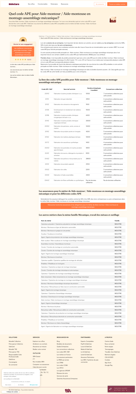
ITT (34, 359)
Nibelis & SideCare (86, 349)
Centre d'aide (109, 341)
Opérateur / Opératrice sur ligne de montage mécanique (58, 267)
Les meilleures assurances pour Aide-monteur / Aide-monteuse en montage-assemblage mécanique (23, 51)
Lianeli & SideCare (86, 355)
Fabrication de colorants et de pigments (66, 104)
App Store (108, 363)
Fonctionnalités (42, 4)
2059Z (47, 93)
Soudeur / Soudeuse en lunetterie (51, 234)
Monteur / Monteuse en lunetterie (51, 257)
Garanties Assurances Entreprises (67, 378)
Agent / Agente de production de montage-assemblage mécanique (62, 237)
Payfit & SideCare (86, 344)
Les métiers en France (64, 355)
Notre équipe (109, 346)
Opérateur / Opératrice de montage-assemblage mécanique (60, 273)
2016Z (47, 137)
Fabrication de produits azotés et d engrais (67, 131)
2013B (47, 115)
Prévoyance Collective (16, 344)
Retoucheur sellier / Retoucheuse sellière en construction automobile (62, 310)
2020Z (47, 148)
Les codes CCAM (62, 365)
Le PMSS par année (63, 360)
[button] (10, 392)
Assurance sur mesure (39, 346)
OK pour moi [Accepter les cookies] (22, 385)
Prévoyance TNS (14, 352)
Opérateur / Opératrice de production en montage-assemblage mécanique (64, 313)
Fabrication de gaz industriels (63, 99)
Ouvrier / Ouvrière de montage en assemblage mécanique (59, 250)
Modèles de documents (64, 344)
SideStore (12, 359)
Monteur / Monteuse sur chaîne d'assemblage (55, 323)
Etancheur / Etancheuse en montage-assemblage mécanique (60, 297)
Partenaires (54, 4)
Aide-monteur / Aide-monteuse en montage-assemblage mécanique (62, 300)
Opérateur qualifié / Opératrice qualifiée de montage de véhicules (61, 260)
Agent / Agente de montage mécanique (53, 290)
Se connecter (100, 4)
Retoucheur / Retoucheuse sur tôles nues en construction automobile (63, 287)
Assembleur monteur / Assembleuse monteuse (55, 244)
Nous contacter (109, 344)
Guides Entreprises (62, 346)
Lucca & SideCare (86, 346)
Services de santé (62, 376)
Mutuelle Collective (15, 341)
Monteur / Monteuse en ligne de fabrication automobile (58, 227)
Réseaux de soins (62, 373)
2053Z (47, 175)
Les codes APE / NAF (63, 352)
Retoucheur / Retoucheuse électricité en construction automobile (61, 316)
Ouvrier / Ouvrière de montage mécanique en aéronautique (59, 270)
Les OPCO (60, 368)
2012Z (47, 104)
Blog (58, 341)
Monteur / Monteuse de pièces (50, 306)
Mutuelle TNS (13, 349)
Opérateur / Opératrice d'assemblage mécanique (56, 293)
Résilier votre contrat (39, 349)
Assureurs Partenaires (87, 357)
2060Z (47, 180)
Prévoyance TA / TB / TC (40, 372)
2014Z (47, 121)
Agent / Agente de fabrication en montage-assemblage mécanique (62, 326)
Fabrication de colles (60, 169)
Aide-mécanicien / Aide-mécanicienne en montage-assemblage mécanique (65, 277)
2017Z (47, 142)
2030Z (47, 126)
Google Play (108, 365)
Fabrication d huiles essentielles (63, 175)
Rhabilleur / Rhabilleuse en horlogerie (52, 264)
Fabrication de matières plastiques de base (67, 137)
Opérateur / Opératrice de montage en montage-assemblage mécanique (64, 280)
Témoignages (109, 349)
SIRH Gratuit (36, 356)
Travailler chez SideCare (112, 352)
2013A (47, 110)
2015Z (47, 131)
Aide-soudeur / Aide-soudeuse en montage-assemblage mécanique (62, 240)
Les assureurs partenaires (64, 357)
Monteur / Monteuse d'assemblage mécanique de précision (59, 283)
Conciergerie (13, 362)
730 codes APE (79, 60)
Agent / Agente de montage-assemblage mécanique (57, 254)
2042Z (47, 159)
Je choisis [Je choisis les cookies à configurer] (9, 385)
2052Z (47, 169)
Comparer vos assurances (41, 364)
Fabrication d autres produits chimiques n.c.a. (68, 93)
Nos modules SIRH (38, 362)
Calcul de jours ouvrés (40, 367)
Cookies (107, 360)
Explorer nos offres (39, 341)
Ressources (64, 4)
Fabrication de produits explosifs (64, 164)
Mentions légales (110, 355)
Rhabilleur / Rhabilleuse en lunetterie (52, 320)
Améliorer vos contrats (40, 344)
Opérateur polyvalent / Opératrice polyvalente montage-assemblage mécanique (66, 224)
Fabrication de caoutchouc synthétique (66, 142)
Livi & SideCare (85, 352)
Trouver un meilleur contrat (117, 4)
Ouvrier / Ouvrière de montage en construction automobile (59, 247)
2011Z (47, 99)
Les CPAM (60, 363)
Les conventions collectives (65, 349)
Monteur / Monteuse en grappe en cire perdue (55, 230)
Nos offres (31, 4)
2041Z (47, 153)
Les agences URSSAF (63, 370)
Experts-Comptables (87, 341)
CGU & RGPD (109, 357)
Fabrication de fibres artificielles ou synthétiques (69, 180)
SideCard (12, 346)
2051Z (47, 164)
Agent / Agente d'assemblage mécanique (54, 303)
